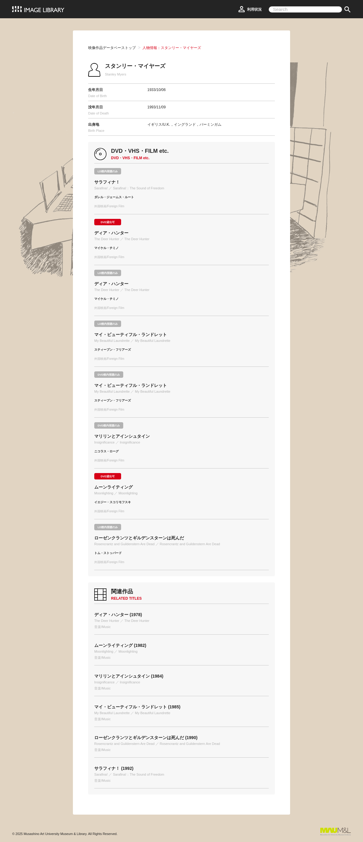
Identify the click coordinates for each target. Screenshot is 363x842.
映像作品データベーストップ (112, 48)
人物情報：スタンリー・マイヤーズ (171, 48)
